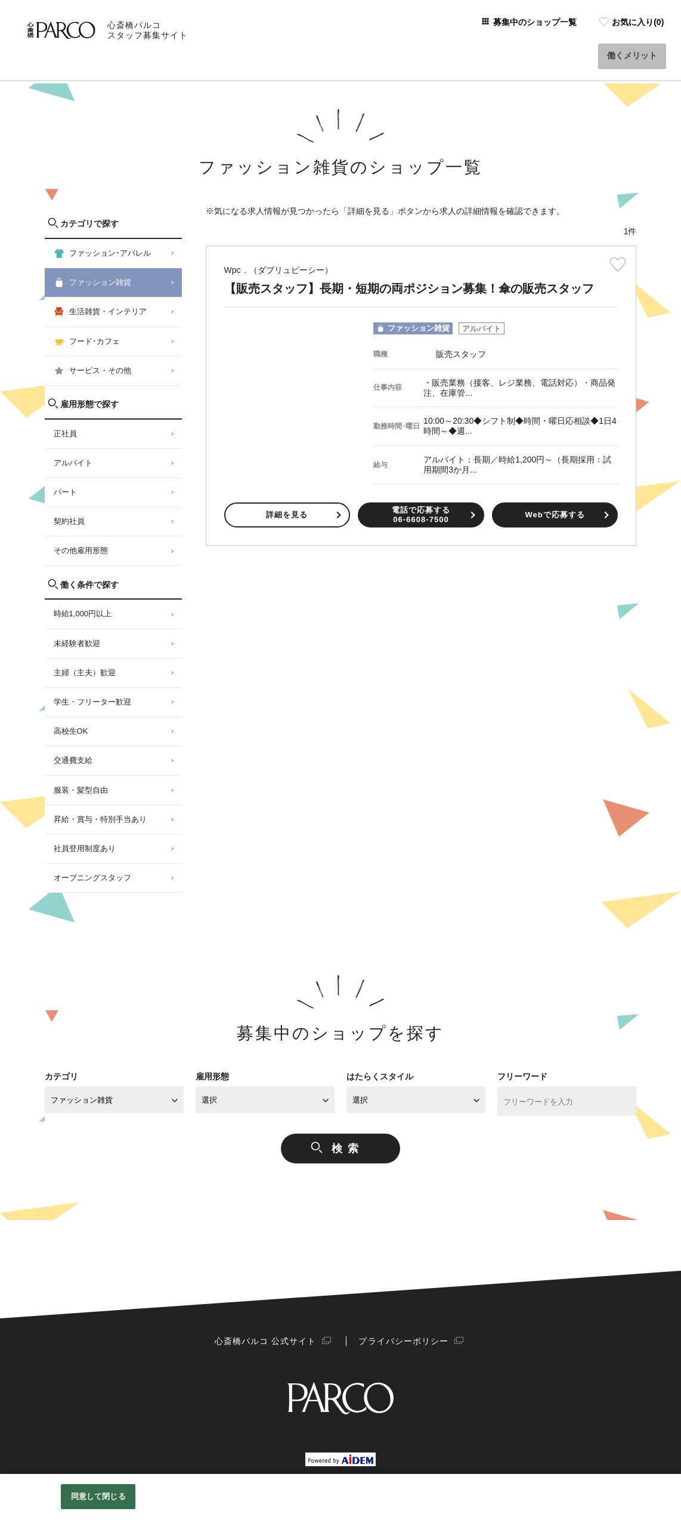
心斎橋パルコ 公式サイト (269, 1341)
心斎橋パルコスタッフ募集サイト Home (89, 72)
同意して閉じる (98, 1496)
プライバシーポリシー (399, 1341)
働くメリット (634, 41)
